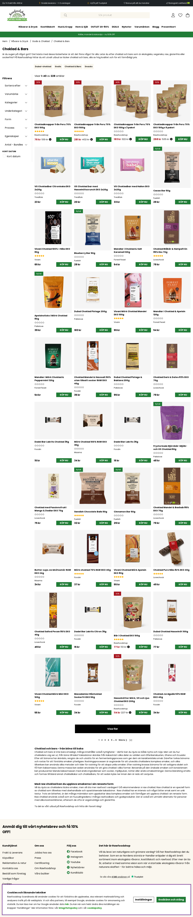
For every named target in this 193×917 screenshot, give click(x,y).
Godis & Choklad (41, 41)
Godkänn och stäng (171, 899)
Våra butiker (42, 873)
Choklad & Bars (62, 41)
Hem (4, 41)
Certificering (42, 863)
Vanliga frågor (10, 878)
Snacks (88, 66)
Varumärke (11, 94)
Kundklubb (75, 872)
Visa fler (112, 729)
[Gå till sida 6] (116, 740)
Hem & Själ (81, 26)
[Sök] (105, 15)
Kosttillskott (48, 26)
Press (38, 858)
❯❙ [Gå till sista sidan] (131, 740)
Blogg (155, 26)
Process (9, 127)
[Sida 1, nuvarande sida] (99, 740)
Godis (58, 66)
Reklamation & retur (14, 863)
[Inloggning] (173, 15)
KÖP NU (143, 139)
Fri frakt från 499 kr (14, 3)
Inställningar (143, 899)
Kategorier (11, 102)
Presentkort (168, 26)
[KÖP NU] (64, 139)
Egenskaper (12, 136)
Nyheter (126, 26)
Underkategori (13, 111)
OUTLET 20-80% (100, 26)
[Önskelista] (180, 15)
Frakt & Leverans (12, 852)
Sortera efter (13, 85)
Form (8, 119)
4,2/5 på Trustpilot (98, 3)
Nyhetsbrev (75, 867)
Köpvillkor (8, 858)
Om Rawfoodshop (45, 868)
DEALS (115, 26)
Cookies (7, 884)
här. (67, 904)
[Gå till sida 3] (105, 740)
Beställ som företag (14, 873)
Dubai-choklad (43, 66)
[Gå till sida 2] (102, 740)
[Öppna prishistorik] (50, 139)
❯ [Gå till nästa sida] (123, 740)
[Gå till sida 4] (108, 740)
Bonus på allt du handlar (137, 3)
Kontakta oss (10, 868)
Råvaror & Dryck (28, 26)
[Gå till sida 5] (111, 740)
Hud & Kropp (65, 26)
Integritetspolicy (68, 908)
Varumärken (141, 26)
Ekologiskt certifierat (179, 3)
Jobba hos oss (43, 852)
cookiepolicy (94, 908)
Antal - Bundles (14, 144)
